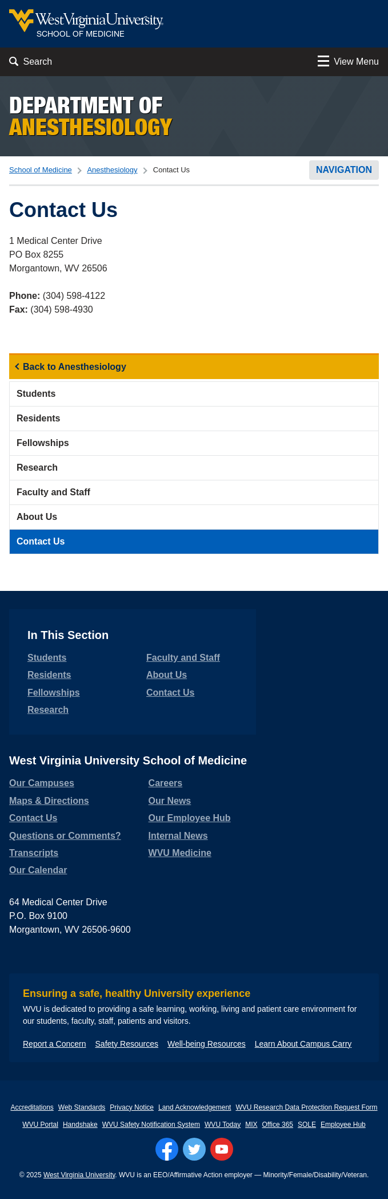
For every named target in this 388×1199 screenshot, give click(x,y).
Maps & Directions (49, 801)
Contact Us (41, 541)
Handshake (80, 1125)
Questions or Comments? (65, 836)
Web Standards (82, 1107)
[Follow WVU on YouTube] (221, 1149)
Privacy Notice (132, 1107)
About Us (37, 517)
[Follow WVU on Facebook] (166, 1149)
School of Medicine (40, 169)
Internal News (178, 836)
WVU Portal (40, 1125)
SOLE (307, 1125)
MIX (251, 1125)
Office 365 (277, 1125)
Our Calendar (38, 870)
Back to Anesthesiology (74, 367)
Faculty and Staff (53, 492)
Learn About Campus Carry (303, 1043)
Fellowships (43, 443)
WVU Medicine (180, 853)
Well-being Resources (206, 1043)
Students (36, 394)
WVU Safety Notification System (151, 1125)
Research (37, 467)
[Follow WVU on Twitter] (194, 1149)
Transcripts (33, 853)
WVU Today (223, 1125)
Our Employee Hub (190, 818)
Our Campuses (41, 783)
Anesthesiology (112, 169)
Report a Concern (54, 1043)
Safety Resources (127, 1043)
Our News (170, 801)
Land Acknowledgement (194, 1107)
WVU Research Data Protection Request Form (306, 1107)
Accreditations (31, 1107)
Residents (38, 418)
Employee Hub (343, 1125)
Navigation (344, 170)
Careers (166, 783)
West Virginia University (79, 1175)
